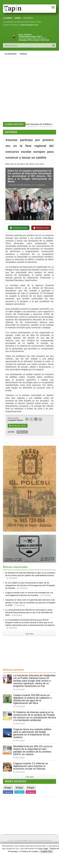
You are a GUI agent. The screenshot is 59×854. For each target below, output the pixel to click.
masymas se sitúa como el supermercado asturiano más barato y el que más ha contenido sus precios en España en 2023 (30, 602)
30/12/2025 (19, 741)
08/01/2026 (19, 724)
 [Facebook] (31, 419)
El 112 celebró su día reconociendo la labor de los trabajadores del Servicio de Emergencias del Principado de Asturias (30, 585)
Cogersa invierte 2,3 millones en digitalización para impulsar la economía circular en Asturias (30, 766)
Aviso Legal (43, 848)
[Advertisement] (29, 89)
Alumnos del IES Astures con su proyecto (26, 185)
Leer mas (29, 634)
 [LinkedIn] (40, 419)
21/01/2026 (19, 689)
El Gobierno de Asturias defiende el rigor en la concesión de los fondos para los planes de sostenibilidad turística (30, 575)
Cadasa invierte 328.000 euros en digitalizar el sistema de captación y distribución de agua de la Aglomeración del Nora (32, 699)
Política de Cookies (30, 851)
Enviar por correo (17, 425)
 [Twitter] (27, 419)
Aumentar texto (18, 227)
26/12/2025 (19, 758)
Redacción (22, 432)
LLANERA (7, 18)
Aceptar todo (46, 851)
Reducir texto (41, 227)
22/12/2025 (19, 772)
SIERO (18, 18)
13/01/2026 (19, 707)
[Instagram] (35, 419)
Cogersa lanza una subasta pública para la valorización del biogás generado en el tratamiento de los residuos (32, 733)
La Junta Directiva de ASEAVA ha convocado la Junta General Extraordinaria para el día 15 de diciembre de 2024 (29, 612)
